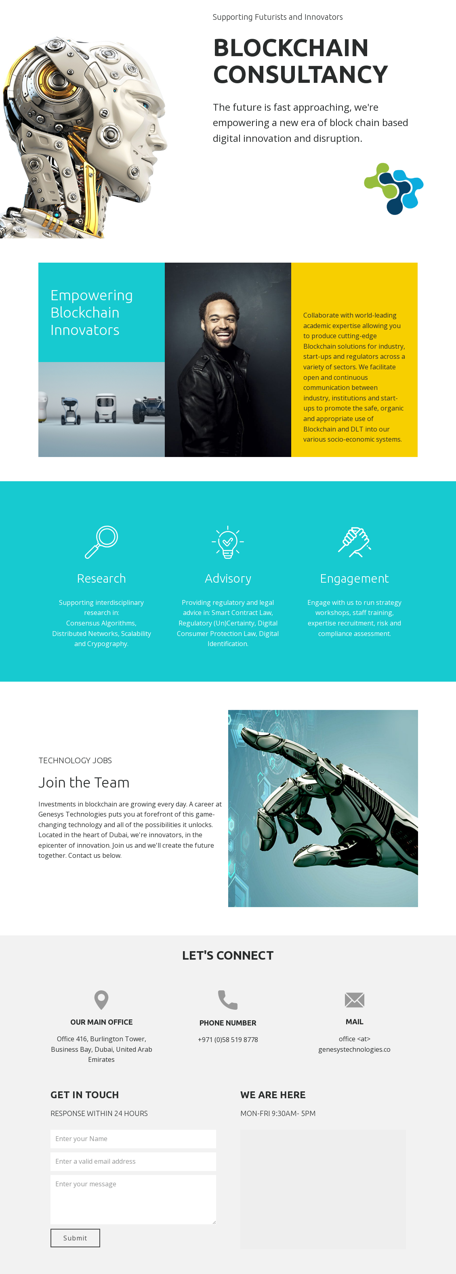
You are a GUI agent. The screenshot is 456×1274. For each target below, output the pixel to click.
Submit (75, 1238)
